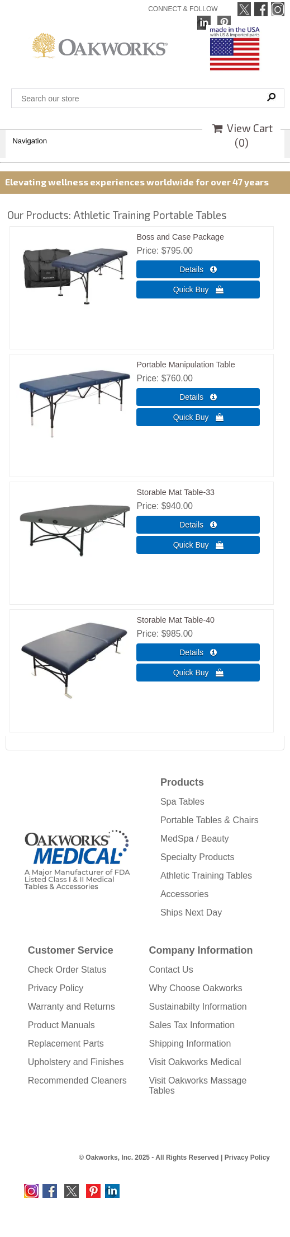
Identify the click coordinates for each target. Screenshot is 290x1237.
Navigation (29, 141)
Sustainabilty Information (198, 1006)
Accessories (184, 894)
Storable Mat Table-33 (175, 492)
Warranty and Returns (71, 1006)
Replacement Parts (66, 1043)
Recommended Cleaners (77, 1080)
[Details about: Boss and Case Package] (197, 269)
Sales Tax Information (192, 1025)
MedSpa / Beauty (194, 838)
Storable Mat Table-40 (175, 619)
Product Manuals (61, 1025)
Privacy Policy (56, 988)
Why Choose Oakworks (196, 988)
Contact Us (171, 969)
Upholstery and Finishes (76, 1062)
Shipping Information (190, 1043)
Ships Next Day (191, 912)
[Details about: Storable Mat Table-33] (197, 525)
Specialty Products (197, 857)
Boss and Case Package (180, 236)
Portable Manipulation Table (185, 364)
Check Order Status (67, 969)
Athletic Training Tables (206, 875)
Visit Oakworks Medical (195, 1062)
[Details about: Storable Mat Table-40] (197, 652)
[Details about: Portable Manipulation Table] (197, 397)
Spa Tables (182, 801)
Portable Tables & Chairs (209, 820)
